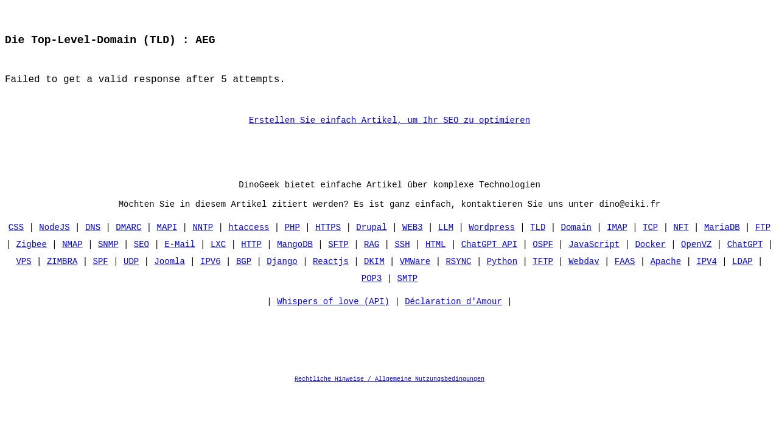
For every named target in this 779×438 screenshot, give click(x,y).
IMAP (617, 243)
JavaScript (594, 260)
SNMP (108, 260)
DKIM (374, 277)
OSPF (543, 260)
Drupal (371, 243)
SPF (100, 277)
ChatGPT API (489, 260)
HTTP (251, 260)
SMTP (407, 294)
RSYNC (458, 277)
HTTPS (328, 243)
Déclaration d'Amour (453, 320)
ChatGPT (745, 260)
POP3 (372, 294)
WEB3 (412, 243)
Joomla (170, 277)
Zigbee (31, 260)
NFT (680, 243)
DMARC (129, 243)
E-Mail (179, 260)
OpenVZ (696, 260)
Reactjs (331, 277)
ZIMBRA (62, 277)
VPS (24, 277)
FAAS (625, 277)
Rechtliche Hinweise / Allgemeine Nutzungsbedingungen (389, 398)
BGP (243, 277)
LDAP (742, 277)
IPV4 (706, 277)
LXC (218, 260)
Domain (576, 243)
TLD (537, 243)
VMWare (415, 277)
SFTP (338, 260)
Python (502, 277)
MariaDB (722, 243)
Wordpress (492, 243)
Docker (650, 260)
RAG (371, 260)
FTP (762, 243)
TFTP (543, 277)
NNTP (203, 243)
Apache (665, 277)
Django (282, 277)
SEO (141, 260)
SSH (402, 260)
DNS (92, 243)
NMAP (72, 260)
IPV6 (210, 277)
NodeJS (55, 243)
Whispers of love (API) (333, 320)
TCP (650, 243)
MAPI (167, 243)
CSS (16, 243)
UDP (131, 277)
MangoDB (295, 260)
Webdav (583, 277)
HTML (435, 260)
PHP (292, 243)
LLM (445, 243)
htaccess (248, 243)
